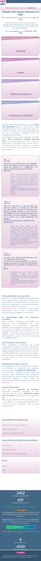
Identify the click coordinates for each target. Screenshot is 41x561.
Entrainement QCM (16, 531)
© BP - (6, 531)
